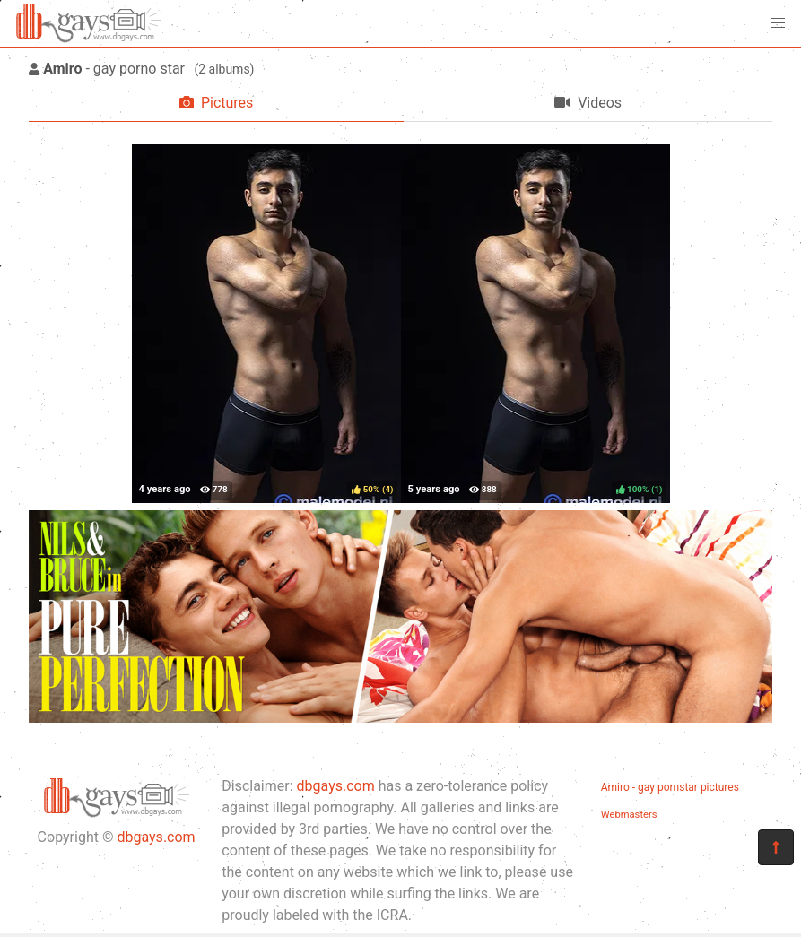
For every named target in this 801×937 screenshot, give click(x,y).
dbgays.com (156, 837)
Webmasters (629, 814)
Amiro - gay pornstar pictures (670, 787)
